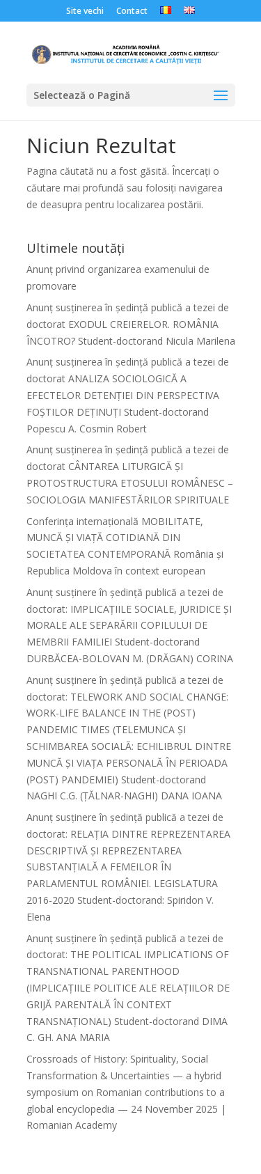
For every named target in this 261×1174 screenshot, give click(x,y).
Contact (132, 12)
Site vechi (85, 12)
